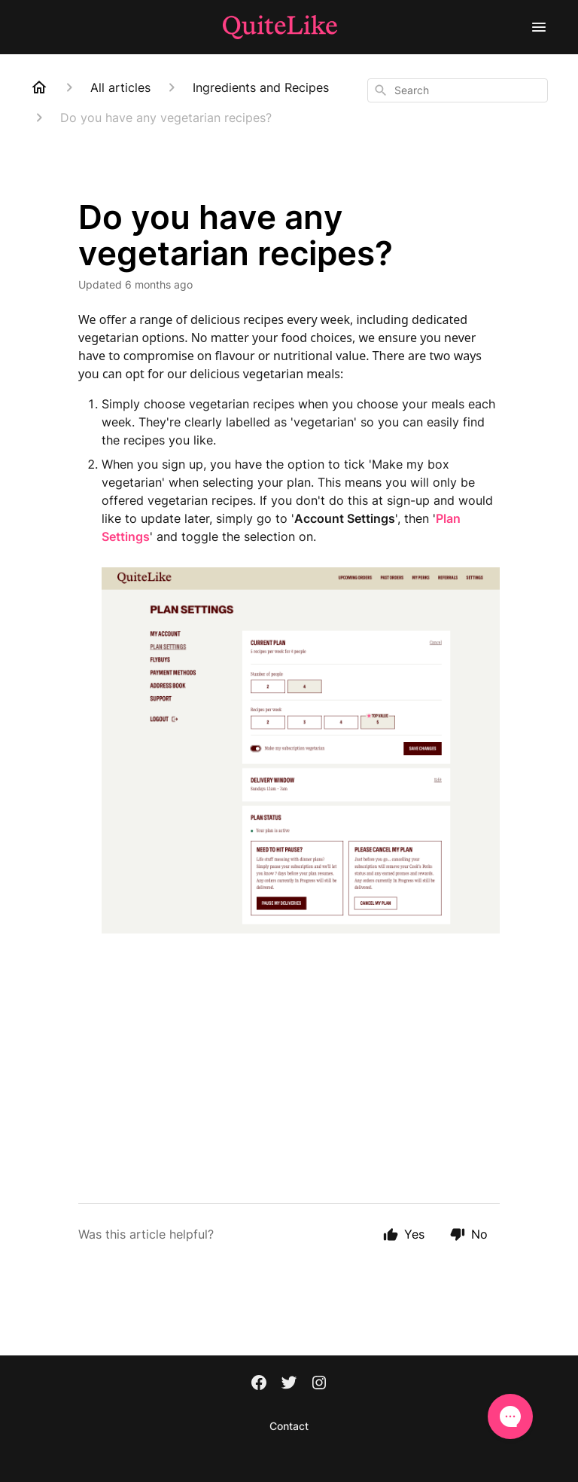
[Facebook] (259, 1384)
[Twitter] (289, 1384)
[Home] (39, 87)
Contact (289, 1425)
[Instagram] (319, 1384)
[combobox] (457, 90)
